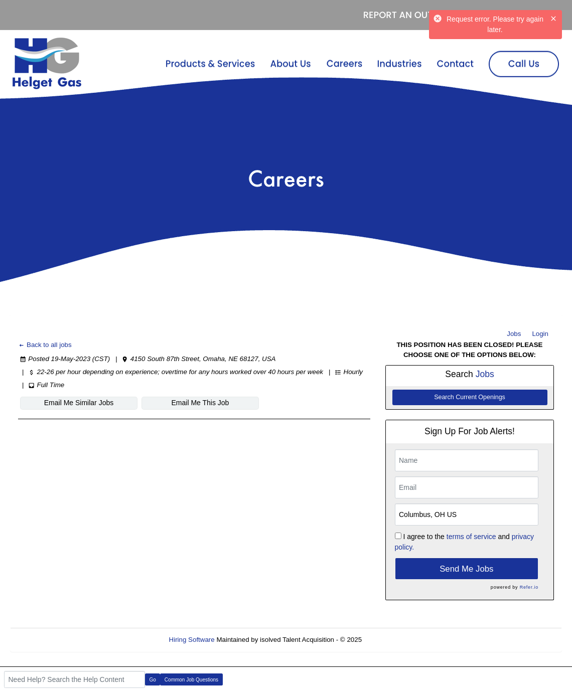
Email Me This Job (200, 403)
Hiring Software (192, 639)
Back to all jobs (45, 345)
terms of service (471, 537)
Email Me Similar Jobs (78, 403)
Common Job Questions (191, 679)
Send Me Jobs (466, 569)
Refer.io (529, 587)
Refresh (391, 639)
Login (540, 333)
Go (153, 679)
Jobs (514, 333)
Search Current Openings (469, 397)
